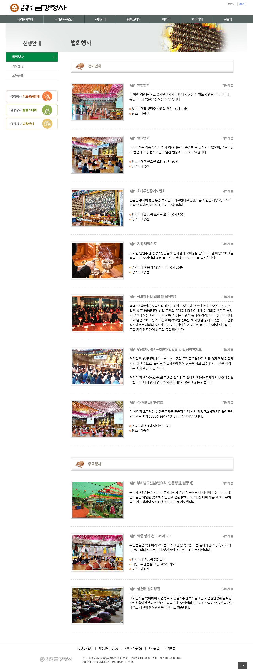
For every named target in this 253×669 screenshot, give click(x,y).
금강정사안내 (85, 648)
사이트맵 (170, 648)
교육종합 (18, 75)
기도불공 (18, 66)
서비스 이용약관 (133, 648)
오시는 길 (154, 648)
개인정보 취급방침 (109, 648)
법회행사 (18, 57)
